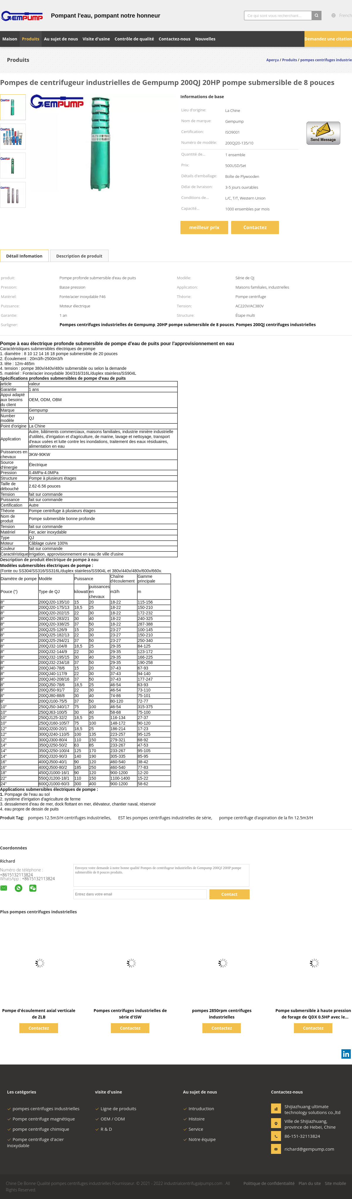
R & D (103, 1129)
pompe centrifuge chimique (38, 1129)
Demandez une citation (328, 39)
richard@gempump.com (303, 1149)
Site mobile (335, 1183)
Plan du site (310, 1183)
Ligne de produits (115, 1108)
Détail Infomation (24, 256)
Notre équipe (199, 1139)
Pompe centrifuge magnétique (41, 1119)
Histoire (194, 1119)
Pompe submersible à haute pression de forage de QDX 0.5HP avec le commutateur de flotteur (313, 1017)
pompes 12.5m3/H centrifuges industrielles (69, 817)
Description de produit (79, 256)
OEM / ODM (110, 1119)
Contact (229, 894)
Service (193, 1129)
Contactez (255, 227)
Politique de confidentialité (269, 1183)
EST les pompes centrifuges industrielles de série (164, 817)
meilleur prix (204, 227)
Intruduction (198, 1108)
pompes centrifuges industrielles (43, 1108)
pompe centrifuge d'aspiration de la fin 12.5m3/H (266, 817)
